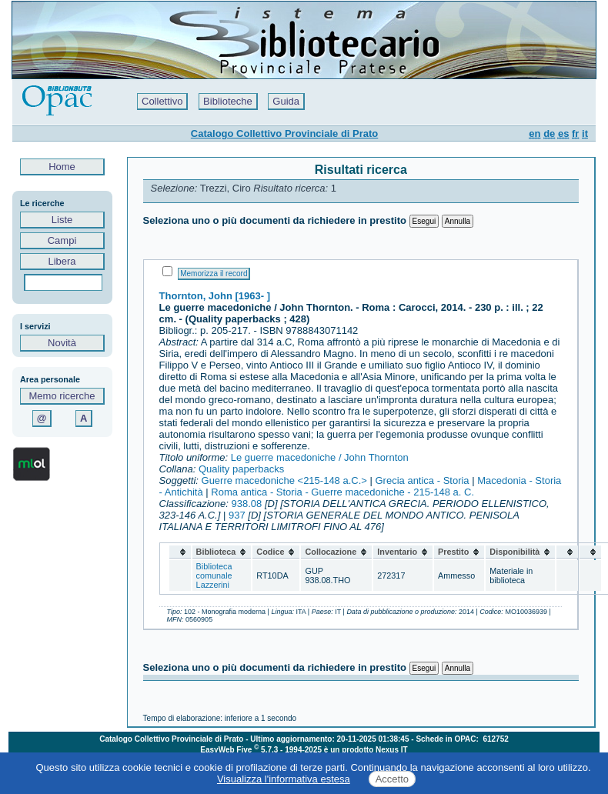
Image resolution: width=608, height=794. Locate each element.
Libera (62, 261)
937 (237, 515)
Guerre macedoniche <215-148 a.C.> (284, 480)
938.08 (247, 503)
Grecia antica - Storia (422, 480)
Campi (62, 240)
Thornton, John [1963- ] (214, 296)
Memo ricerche (62, 396)
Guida (285, 101)
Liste (61, 219)
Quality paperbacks (241, 469)
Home (62, 166)
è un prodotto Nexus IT (366, 750)
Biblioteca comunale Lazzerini (214, 575)
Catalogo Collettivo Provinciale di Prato (284, 133)
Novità (62, 343)
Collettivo (162, 101)
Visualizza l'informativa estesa (283, 779)
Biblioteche (227, 101)
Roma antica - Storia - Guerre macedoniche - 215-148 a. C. (342, 492)
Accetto (392, 779)
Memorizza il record (213, 273)
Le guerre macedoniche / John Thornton (320, 457)
